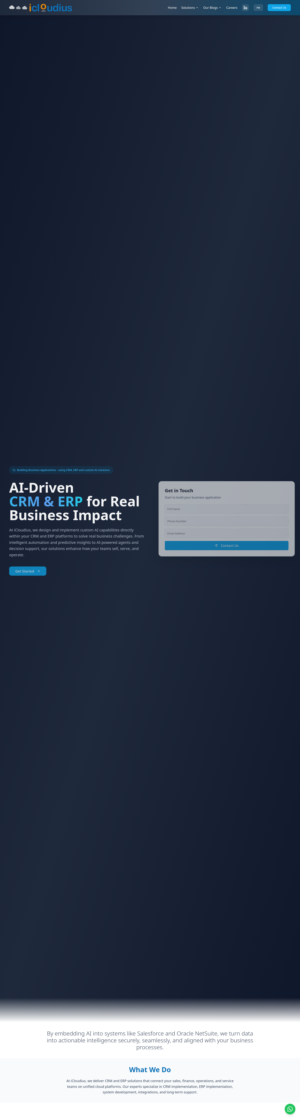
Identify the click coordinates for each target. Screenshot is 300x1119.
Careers (231, 8)
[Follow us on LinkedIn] (245, 7)
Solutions (190, 8)
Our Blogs (212, 8)
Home (172, 8)
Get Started (27, 572)
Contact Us (279, 7)
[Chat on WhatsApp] (290, 1109)
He (258, 7)
